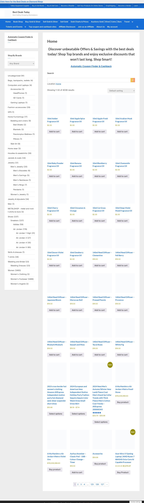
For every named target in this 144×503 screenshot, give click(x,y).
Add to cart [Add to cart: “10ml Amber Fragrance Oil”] (54, 131)
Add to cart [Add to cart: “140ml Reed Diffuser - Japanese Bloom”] (54, 310)
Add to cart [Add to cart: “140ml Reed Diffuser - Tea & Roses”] (99, 355)
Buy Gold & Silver (32, 22)
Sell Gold (64, 22)
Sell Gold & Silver (50, 22)
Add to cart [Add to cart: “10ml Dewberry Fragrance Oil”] (77, 265)
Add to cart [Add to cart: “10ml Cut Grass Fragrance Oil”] (99, 221)
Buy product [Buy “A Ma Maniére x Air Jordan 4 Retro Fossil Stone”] (122, 402)
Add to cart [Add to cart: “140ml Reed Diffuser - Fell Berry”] (122, 265)
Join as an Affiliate (86, 27)
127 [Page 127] (102, 484)
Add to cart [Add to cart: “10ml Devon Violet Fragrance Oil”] (54, 265)
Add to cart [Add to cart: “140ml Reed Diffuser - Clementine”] (99, 265)
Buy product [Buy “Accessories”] (100, 464)
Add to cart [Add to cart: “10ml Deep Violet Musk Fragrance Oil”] (122, 221)
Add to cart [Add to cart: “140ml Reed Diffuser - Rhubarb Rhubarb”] (54, 355)
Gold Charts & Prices (80, 22)
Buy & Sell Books (38, 6)
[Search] (132, 80)
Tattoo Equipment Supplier (19, 6)
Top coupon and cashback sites (42, 27)
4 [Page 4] (84, 484)
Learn (136, 6)
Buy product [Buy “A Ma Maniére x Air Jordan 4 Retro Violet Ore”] (54, 469)
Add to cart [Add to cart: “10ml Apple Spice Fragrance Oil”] (77, 131)
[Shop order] (121, 90)
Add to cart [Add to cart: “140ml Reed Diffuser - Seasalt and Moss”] (77, 355)
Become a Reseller (67, 6)
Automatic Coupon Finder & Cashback (91, 66)
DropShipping (110, 6)
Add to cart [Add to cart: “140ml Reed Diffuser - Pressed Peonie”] (99, 310)
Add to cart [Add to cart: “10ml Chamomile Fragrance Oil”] (122, 176)
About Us (101, 27)
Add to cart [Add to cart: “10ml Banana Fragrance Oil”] (77, 176)
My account (112, 27)
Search (50, 73)
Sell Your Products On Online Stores (90, 6)
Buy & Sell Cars (52, 6)
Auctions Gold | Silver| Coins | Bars (106, 22)
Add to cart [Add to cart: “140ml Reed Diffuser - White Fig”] (122, 355)
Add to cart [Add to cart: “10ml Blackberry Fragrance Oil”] (99, 176)
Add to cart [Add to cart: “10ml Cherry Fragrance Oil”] (54, 221)
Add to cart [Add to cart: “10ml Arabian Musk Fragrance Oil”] (122, 131)
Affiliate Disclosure (67, 27)
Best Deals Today (21, 12)
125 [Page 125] (92, 484)
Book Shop (18, 22)
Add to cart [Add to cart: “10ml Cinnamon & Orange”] (77, 221)
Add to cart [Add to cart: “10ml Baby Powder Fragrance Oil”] (54, 176)
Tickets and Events (14, 27)
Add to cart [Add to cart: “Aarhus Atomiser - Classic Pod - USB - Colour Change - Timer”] (77, 472)
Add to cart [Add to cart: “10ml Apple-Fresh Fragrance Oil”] (99, 131)
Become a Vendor (124, 6)
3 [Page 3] (81, 484)
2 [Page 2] (77, 484)
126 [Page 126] (97, 484)
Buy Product (122, 472)
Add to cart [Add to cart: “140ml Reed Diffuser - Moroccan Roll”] (77, 310)
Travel (127, 22)
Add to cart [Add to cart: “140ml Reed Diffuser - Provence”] (122, 310)
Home (8, 22)
